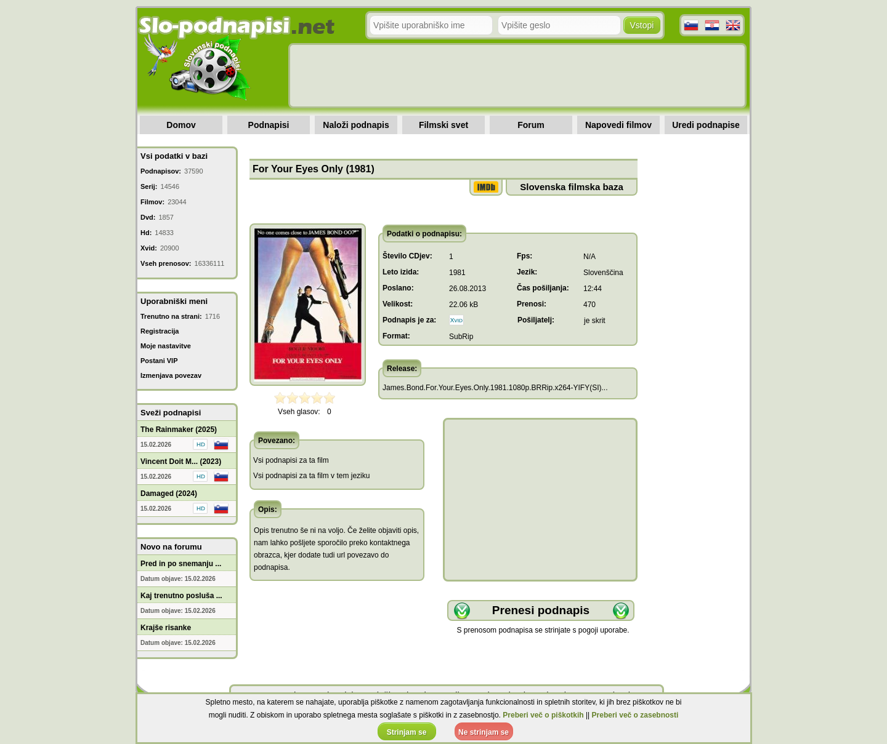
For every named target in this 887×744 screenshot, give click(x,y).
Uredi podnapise (706, 125)
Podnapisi (269, 125)
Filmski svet (443, 125)
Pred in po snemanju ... (180, 563)
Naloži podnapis (356, 125)
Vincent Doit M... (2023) (180, 461)
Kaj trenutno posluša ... (181, 595)
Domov (180, 125)
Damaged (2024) (168, 493)
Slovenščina (603, 272)
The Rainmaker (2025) (178, 429)
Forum (531, 125)
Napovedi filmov (618, 125)
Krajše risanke (165, 627)
